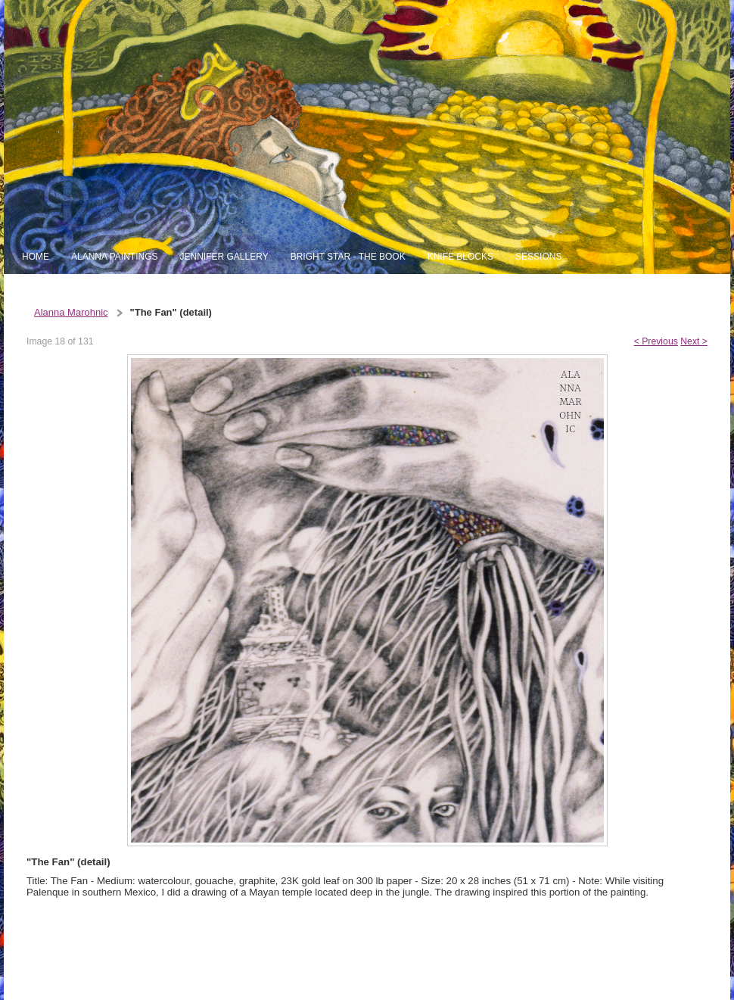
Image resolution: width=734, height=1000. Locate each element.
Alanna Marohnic (71, 312)
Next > (694, 341)
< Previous (656, 341)
